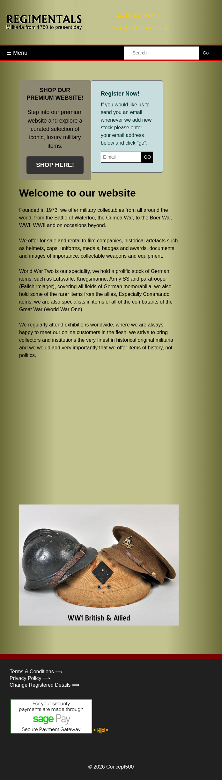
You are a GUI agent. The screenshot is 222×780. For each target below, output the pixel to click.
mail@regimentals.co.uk (141, 28)
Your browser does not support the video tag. (67, 431)
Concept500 (120, 766)
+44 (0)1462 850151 (137, 15)
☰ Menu (16, 53)
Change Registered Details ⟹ (44, 685)
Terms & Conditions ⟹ (36, 671)
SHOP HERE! (55, 164)
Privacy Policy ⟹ (30, 678)
